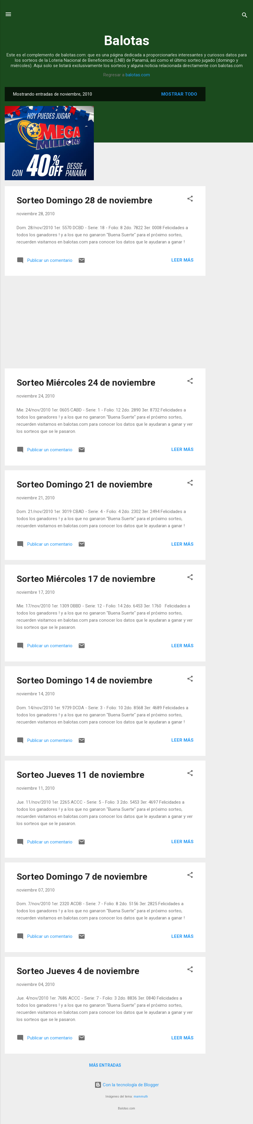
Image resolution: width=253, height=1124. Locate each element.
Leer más (182, 260)
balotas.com (138, 74)
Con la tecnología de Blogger (126, 1084)
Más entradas (105, 1065)
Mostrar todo (179, 94)
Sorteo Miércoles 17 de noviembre (86, 579)
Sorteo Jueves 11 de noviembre (80, 775)
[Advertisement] (229, 176)
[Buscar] (244, 16)
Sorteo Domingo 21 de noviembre (84, 484)
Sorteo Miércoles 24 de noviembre (86, 382)
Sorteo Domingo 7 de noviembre (82, 876)
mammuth (141, 1096)
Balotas (126, 40)
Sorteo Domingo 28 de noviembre (84, 200)
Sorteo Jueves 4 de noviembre (78, 971)
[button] (190, 199)
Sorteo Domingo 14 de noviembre (84, 680)
